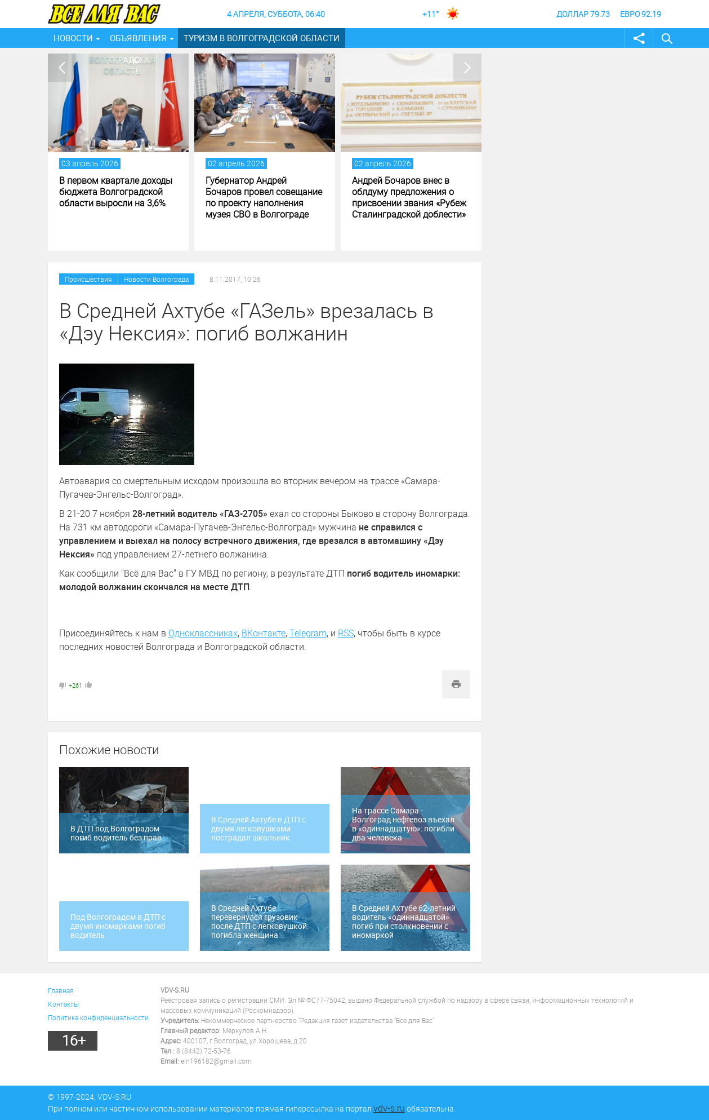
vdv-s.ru (389, 1108)
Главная (61, 990)
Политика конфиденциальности (98, 1017)
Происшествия (88, 279)
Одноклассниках (203, 633)
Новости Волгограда (156, 279)
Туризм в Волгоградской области (262, 37)
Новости (73, 37)
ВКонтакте (264, 633)
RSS (346, 633)
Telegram (308, 633)
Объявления (138, 37)
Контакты (63, 1003)
